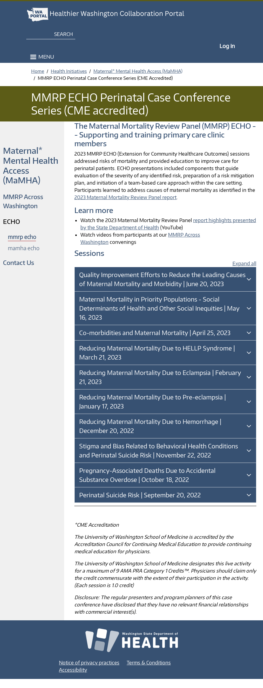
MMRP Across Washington (23, 201)
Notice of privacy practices (89, 663)
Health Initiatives (69, 71)
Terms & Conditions (149, 663)
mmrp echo (22, 236)
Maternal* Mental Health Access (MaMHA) (137, 71)
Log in (227, 45)
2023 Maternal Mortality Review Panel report (125, 197)
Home (37, 71)
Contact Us (18, 262)
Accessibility (73, 670)
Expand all (244, 263)
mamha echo (23, 247)
